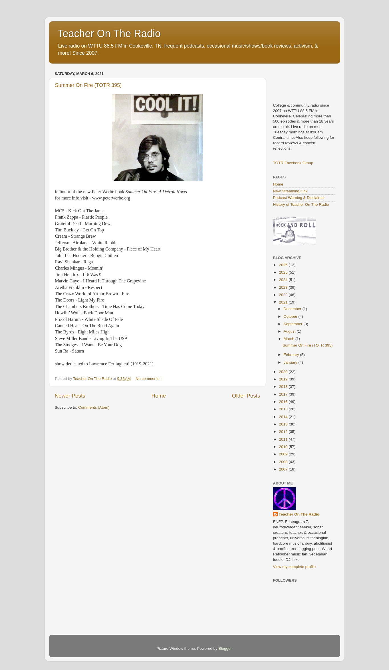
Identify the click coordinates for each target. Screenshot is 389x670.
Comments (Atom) (94, 407)
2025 (284, 272)
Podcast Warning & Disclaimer (299, 197)
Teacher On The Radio (109, 33)
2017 (284, 394)
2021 (284, 302)
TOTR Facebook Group (293, 163)
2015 (284, 409)
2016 (284, 402)
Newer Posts (70, 396)
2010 (284, 447)
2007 (284, 469)
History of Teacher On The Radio (301, 204)
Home (159, 396)
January (291, 362)
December (293, 309)
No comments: (149, 378)
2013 (284, 424)
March (289, 339)
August (290, 331)
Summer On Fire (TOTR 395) (88, 85)
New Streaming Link (290, 191)
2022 (284, 295)
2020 (284, 372)
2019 (284, 379)
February (292, 355)
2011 (284, 439)
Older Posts (246, 396)
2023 (284, 287)
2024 (284, 280)
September (294, 324)
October (291, 316)
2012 (284, 431)
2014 (284, 417)
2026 (284, 265)
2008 (284, 462)
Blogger (225, 648)
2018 (284, 386)
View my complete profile (294, 567)
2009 (284, 454)
